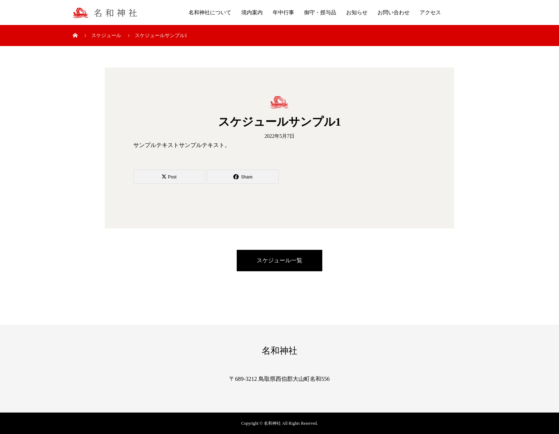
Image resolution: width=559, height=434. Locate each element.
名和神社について (210, 12)
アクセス (430, 12)
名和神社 (279, 350)
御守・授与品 (320, 12)
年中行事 (283, 12)
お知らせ (357, 12)
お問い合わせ (394, 12)
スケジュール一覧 (279, 260)
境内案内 (252, 12)
